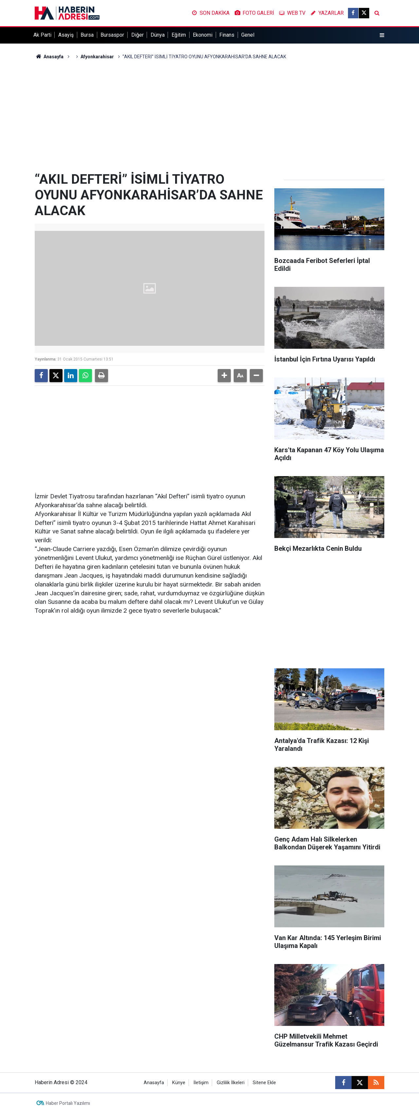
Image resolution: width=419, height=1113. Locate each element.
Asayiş (66, 35)
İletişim (201, 1082)
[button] (224, 375)
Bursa (87, 35)
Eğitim (179, 35)
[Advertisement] (209, 116)
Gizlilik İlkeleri (231, 1082)
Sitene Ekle (264, 1082)
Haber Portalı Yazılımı (68, 1103)
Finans (226, 35)
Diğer (137, 35)
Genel (247, 35)
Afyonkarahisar (97, 56)
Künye (178, 1082)
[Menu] (382, 35)
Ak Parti (42, 35)
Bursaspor (112, 35)
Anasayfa (49, 56)
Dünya (158, 35)
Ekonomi (202, 35)
